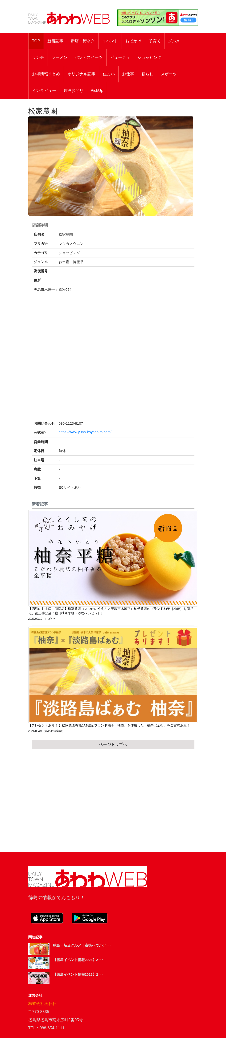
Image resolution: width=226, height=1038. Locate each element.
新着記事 (55, 41)
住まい (109, 74)
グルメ (174, 41)
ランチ (38, 57)
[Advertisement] (113, 800)
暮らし (147, 74)
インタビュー (44, 90)
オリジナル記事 (81, 74)
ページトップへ (113, 744)
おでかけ (133, 41)
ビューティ (120, 57)
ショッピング (149, 57)
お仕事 (128, 74)
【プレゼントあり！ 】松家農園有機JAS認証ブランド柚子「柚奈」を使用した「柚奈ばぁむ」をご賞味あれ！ (109, 725)
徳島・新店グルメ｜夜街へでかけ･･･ (82, 945)
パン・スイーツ (89, 57)
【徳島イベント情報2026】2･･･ (78, 960)
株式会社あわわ (42, 1003)
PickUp (97, 90)
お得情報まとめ (46, 74)
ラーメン (59, 57)
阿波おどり (73, 90)
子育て (155, 41)
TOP (36, 41)
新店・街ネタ (83, 41)
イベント (110, 41)
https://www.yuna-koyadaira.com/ (85, 432)
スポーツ (169, 74)
